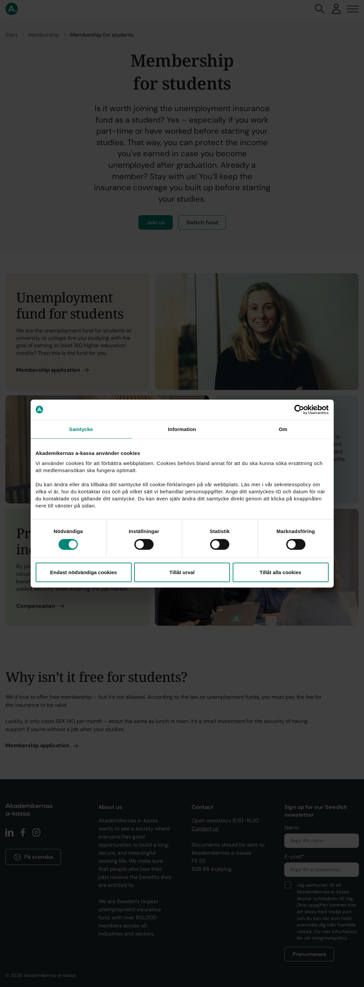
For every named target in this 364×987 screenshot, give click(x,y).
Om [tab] (283, 429)
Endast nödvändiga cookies (83, 572)
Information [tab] (182, 429)
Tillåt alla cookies (280, 572)
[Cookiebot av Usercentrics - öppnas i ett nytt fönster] (299, 409)
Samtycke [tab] (81, 429)
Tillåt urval (182, 572)
